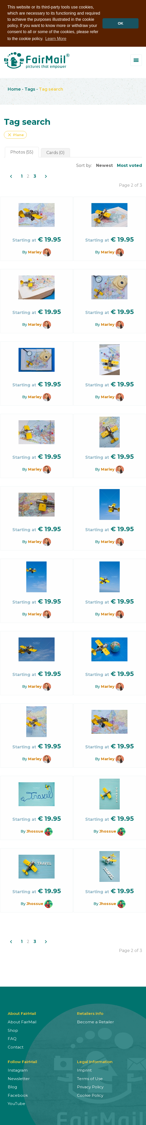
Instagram (18, 1069)
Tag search (51, 88)
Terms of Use (90, 1078)
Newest (104, 165)
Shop (13, 1029)
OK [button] (120, 23)
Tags (29, 88)
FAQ (12, 1038)
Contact (15, 1046)
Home (14, 88)
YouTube (16, 1103)
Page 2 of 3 (130, 185)
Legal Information (95, 1061)
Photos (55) (21, 151)
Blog (12, 1086)
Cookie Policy (90, 1094)
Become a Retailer (95, 1021)
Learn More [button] (55, 38)
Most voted (129, 165)
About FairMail (22, 1021)
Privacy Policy (90, 1086)
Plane (15, 134)
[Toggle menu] (136, 60)
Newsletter (19, 1078)
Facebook (18, 1094)
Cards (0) (55, 152)
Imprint (84, 1069)
